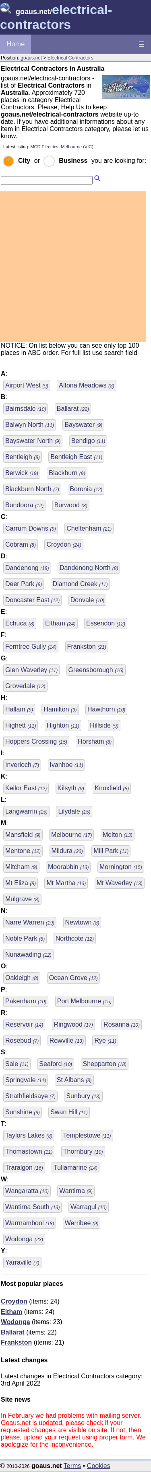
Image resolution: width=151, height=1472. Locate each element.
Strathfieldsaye (30, 1096)
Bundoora (24, 505)
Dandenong (27, 567)
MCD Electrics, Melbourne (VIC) (61, 146)
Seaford (55, 1063)
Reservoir (24, 1024)
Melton (117, 834)
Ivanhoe (66, 764)
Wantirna (76, 1190)
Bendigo (88, 440)
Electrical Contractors (70, 58)
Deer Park (23, 583)
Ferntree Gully (30, 646)
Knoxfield (112, 788)
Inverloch (22, 764)
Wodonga (24, 1239)
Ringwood (73, 1024)
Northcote (75, 938)
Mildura (67, 850)
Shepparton (105, 1063)
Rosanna (121, 1024)
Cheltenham (89, 528)
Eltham (60, 623)
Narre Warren (29, 922)
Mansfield (23, 834)
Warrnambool (29, 1223)
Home (15, 44)
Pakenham (25, 1001)
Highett (20, 725)
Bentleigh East (76, 456)
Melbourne (71, 834)
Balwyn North (29, 424)
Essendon (105, 623)
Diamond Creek (80, 583)
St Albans (74, 1079)
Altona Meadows (86, 385)
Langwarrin (26, 811)
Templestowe (87, 1135)
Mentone (23, 850)
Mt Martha (66, 883)
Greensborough (96, 669)
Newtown (82, 922)
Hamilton (60, 709)
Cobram (20, 544)
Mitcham (21, 866)
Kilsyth (71, 788)
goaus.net (31, 58)
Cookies (98, 1465)
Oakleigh (21, 977)
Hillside (104, 725)
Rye (105, 1040)
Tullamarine (75, 1167)
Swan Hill (68, 1112)
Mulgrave (22, 899)
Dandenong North (89, 567)
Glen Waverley (31, 669)
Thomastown (28, 1151)
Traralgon (24, 1167)
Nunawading (28, 954)
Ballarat (73, 408)
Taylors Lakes (28, 1135)
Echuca (19, 623)
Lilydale (74, 811)
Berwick (21, 472)
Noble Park (25, 938)
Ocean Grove (73, 977)
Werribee (82, 1223)
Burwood (70, 505)
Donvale (87, 600)
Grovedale (25, 686)
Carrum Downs (30, 528)
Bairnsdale (25, 408)
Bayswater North (32, 440)
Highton (63, 725)
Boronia (86, 489)
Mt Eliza (20, 883)
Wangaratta (27, 1190)
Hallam (19, 709)
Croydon (63, 544)
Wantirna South (32, 1206)
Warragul (88, 1206)
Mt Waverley (120, 883)
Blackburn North (32, 489)
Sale (17, 1063)
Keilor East (26, 788)
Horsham (95, 741)
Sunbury (83, 1096)
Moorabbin (68, 866)
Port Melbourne (84, 1001)
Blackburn (67, 472)
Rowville (67, 1040)
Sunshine (22, 1112)
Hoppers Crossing (36, 741)
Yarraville (22, 1262)
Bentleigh (22, 456)
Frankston (86, 646)
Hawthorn (106, 709)
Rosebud (22, 1040)
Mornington (120, 866)
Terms (72, 1465)
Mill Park (110, 850)
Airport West (26, 385)
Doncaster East (32, 600)
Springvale (25, 1079)
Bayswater (83, 424)
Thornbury (83, 1151)
